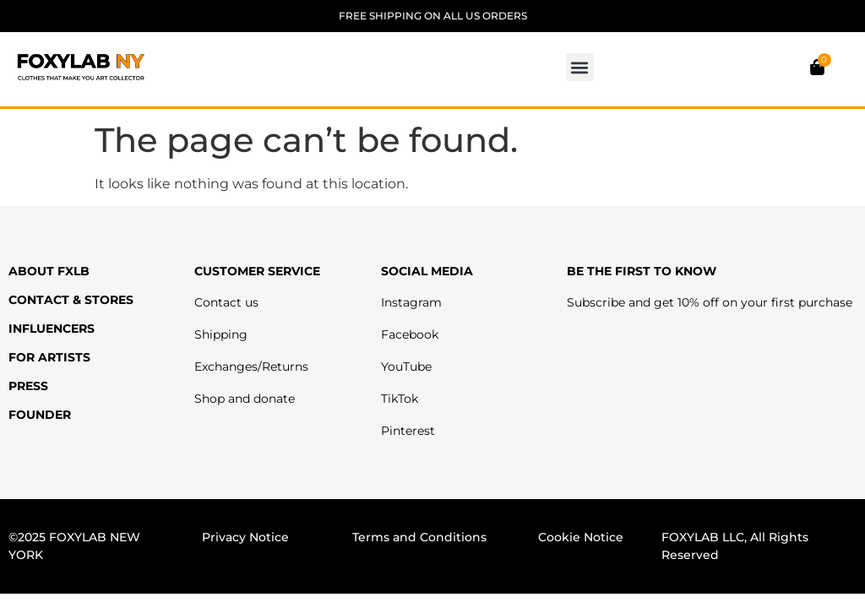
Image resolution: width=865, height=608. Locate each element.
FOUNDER (39, 414)
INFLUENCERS (51, 328)
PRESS (28, 386)
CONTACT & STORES (70, 299)
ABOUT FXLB (49, 271)
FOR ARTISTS (49, 357)
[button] (580, 67)
